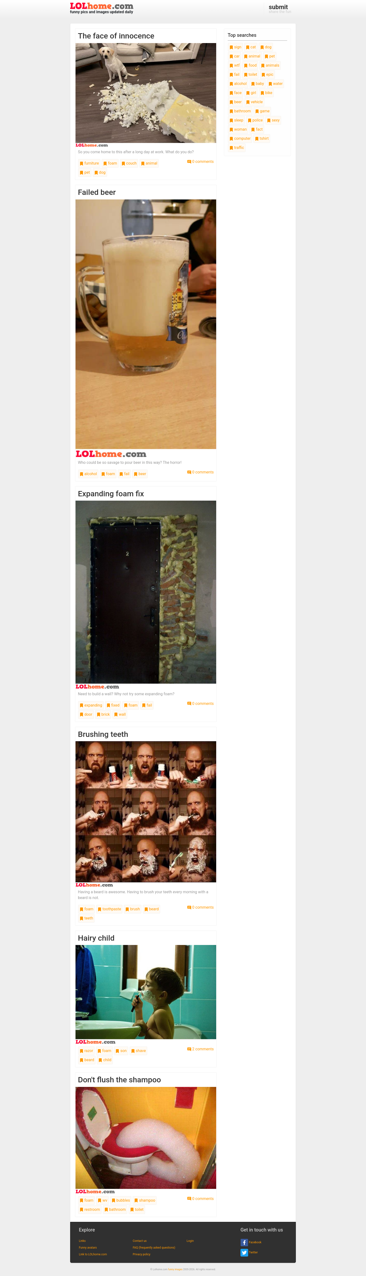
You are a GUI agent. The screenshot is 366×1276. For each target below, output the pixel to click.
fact (257, 129)
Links (82, 1241)
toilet (137, 1209)
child (104, 1060)
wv (102, 1200)
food (250, 65)
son (120, 1050)
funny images (175, 1269)
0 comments (200, 161)
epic (267, 74)
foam (110, 163)
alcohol (88, 474)
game (262, 111)
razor (86, 1050)
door (86, 714)
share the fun (280, 8)
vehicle (254, 102)
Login (190, 1241)
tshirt (262, 138)
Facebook (250, 1242)
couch (129, 163)
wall (120, 714)
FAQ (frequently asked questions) (154, 1247)
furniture (89, 163)
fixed (113, 705)
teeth (86, 918)
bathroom (115, 1209)
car (234, 56)
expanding (91, 705)
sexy (273, 120)
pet (85, 172)
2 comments (200, 1049)
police (255, 120)
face (235, 92)
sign (235, 47)
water (275, 83)
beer (140, 474)
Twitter (249, 1253)
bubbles (121, 1200)
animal (149, 163)
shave (138, 1050)
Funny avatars (88, 1247)
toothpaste (109, 909)
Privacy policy (141, 1254)
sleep (236, 120)
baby (257, 83)
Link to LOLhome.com (93, 1254)
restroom (90, 1209)
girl (251, 92)
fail (124, 474)
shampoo (144, 1200)
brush (132, 909)
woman (238, 129)
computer (240, 138)
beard (151, 909)
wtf (234, 65)
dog (100, 172)
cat (251, 47)
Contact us (140, 1241)
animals (270, 65)
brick (103, 714)
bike (266, 92)
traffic (236, 147)
